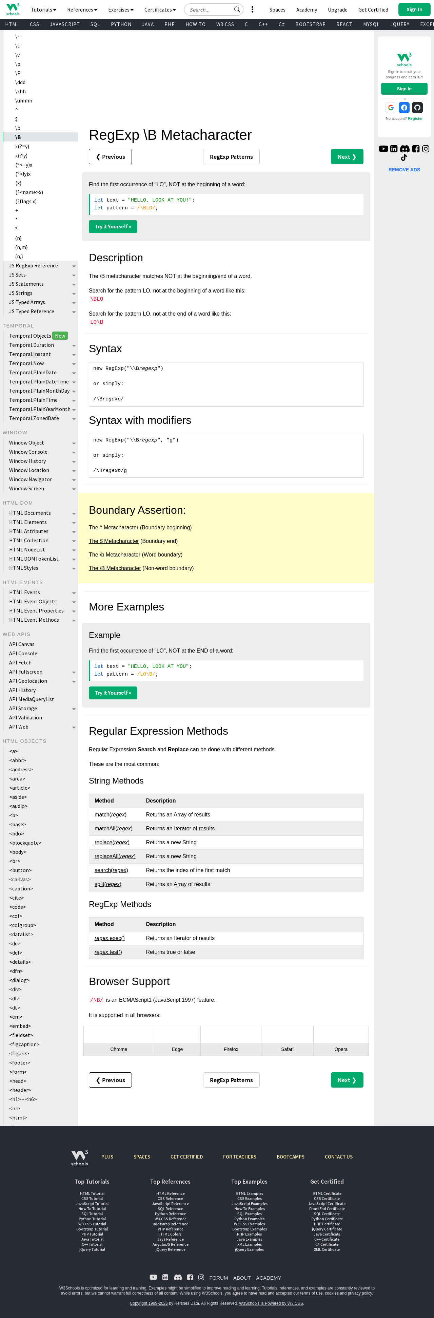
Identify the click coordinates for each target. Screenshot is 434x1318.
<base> (17, 824)
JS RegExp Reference (33, 265)
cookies (332, 1293)
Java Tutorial (92, 1239)
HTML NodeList (27, 549)
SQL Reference (170, 1208)
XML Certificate (327, 1249)
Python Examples (249, 1218)
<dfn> (16, 970)
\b (17, 128)
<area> (17, 778)
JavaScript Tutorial (92, 1203)
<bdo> (16, 833)
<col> (15, 915)
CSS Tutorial (92, 1198)
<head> (17, 1080)
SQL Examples (249, 1213)
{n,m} (21, 247)
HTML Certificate (327, 1193)
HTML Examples (249, 1193)
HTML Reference (170, 1193)
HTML (12, 24)
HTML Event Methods (34, 619)
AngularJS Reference (171, 1244)
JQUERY (400, 24)
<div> (15, 989)
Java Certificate (327, 1234)
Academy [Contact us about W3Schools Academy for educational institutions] (306, 9)
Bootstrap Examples (249, 1228)
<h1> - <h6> (23, 1099)
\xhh (20, 91)
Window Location (29, 470)
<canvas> (20, 879)
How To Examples (249, 1208)
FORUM (218, 1278)
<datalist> (21, 934)
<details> (20, 961)
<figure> (19, 1053)
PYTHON (121, 24)
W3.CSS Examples (249, 1223)
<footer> (20, 1062)
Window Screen (26, 488)
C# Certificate (326, 1244)
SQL (95, 24)
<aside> (18, 796)
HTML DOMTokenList (34, 558)
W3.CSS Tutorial (92, 1223)
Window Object (26, 442)
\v (17, 54)
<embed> (20, 1025)
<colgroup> (22, 925)
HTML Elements (28, 522)
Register (415, 118)
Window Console (28, 451)
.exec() (110, 938)
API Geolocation (28, 680)
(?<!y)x (23, 173)
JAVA (148, 24)
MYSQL (371, 24)
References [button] (82, 9)
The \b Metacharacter (114, 555)
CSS (34, 24)
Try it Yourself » (113, 226)
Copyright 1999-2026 (149, 1303)
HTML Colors (170, 1234)
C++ (263, 24)
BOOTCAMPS (290, 1156)
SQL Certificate (327, 1213)
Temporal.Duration (31, 344)
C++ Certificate (326, 1239)
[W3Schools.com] (79, 1161)
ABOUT (242, 1278)
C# (282, 24)
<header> (20, 1090)
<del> (15, 952)
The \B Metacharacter (115, 568)
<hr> (14, 1108)
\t (17, 45)
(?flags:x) (26, 201)
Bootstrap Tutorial (92, 1228)
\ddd (20, 82)
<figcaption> (24, 1044)
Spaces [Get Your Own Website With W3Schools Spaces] (277, 9)
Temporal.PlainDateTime (39, 381)
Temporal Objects (38, 336)
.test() (108, 952)
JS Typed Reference (31, 311)
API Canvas (22, 644)
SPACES (142, 1156)
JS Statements (26, 283)
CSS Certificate (327, 1198)
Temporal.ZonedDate (34, 418)
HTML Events (24, 592)
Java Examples (249, 1239)
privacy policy (360, 1293)
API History (22, 689)
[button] (237, 9)
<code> (17, 906)
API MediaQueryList (31, 699)
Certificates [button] (160, 9)
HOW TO (195, 24)
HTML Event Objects (33, 601)
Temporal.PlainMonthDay (39, 390)
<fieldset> (21, 1035)
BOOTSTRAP (310, 24)
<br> (14, 861)
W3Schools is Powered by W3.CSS (271, 1303)
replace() (112, 842)
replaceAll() (115, 856)
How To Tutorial (92, 1208)
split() (108, 884)
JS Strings (21, 292)
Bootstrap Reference (170, 1223)
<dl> (14, 998)
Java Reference (170, 1239)
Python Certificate (327, 1218)
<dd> (15, 943)
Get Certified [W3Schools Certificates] (373, 9)
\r (17, 36)
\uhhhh (23, 100)
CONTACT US (339, 1156)
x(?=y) (22, 146)
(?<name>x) (29, 192)
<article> (20, 787)
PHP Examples (249, 1234)
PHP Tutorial (92, 1234)
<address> (21, 769)
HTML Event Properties (36, 610)
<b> (13, 815)
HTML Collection (28, 540)
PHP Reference (170, 1228)
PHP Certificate (327, 1223)
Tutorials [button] (43, 9)
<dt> (14, 1007)
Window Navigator (30, 479)
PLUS (107, 1156)
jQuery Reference (170, 1249)
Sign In (404, 88)
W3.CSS (225, 24)
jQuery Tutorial (92, 1249)
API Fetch (20, 662)
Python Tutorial (92, 1218)
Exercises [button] (121, 9)
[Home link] (12, 9)
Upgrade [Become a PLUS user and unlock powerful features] (338, 9)
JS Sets (17, 274)
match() (110, 814)
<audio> (18, 806)
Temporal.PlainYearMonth (40, 409)
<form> (18, 1071)
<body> (17, 851)
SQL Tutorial (92, 1213)
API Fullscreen (25, 671)
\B (18, 137)
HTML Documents (30, 512)
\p (17, 63)
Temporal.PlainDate (33, 372)
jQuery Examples (249, 1249)
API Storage (23, 708)
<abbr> (17, 760)
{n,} (19, 256)
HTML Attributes (28, 531)
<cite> (16, 897)
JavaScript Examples (250, 1203)
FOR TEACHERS (239, 1156)
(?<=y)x (23, 164)
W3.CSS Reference (170, 1218)
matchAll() (114, 828)
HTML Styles (23, 567)
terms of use (311, 1293)
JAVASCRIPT (65, 24)
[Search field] (213, 9)
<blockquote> (25, 842)
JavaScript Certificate (327, 1203)
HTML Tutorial (92, 1193)
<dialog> (19, 980)
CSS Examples (249, 1198)
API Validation (25, 717)
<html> (18, 1117)
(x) (18, 183)
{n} (18, 237)
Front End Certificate (327, 1208)
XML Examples (249, 1244)
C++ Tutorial (92, 1244)
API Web (18, 726)
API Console (23, 653)
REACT (344, 24)
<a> (13, 751)
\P (18, 73)
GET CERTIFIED (187, 1156)
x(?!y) (21, 155)
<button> (20, 870)
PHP (169, 24)
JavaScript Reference (170, 1203)
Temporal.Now (26, 363)
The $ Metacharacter (114, 541)
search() (111, 870)
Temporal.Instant (30, 354)
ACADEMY (268, 1278)
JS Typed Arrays (27, 302)
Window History (27, 460)
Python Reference (170, 1213)
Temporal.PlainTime (33, 399)
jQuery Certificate (327, 1228)
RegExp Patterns (231, 157)
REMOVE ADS (404, 169)
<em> (16, 1016)
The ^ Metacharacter (113, 527)
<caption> (21, 888)
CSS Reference (170, 1198)
